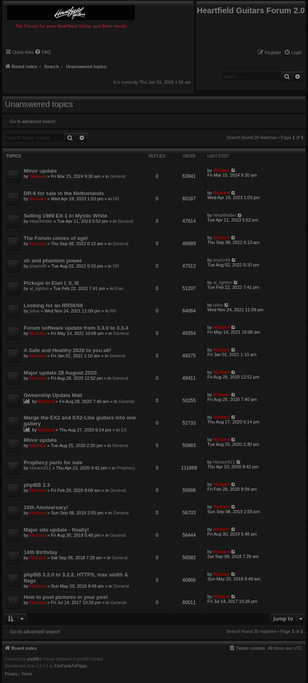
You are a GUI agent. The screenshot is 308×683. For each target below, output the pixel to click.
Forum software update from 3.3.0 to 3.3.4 (76, 328)
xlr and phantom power (53, 261)
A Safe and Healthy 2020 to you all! (67, 350)
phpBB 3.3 (37, 485)
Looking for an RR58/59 (53, 305)
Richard (38, 176)
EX (124, 429)
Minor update (40, 171)
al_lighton (39, 288)
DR (116, 198)
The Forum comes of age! (56, 238)
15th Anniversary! (46, 507)
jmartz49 (38, 266)
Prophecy (126, 467)
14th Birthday (40, 552)
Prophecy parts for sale (53, 462)
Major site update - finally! (56, 530)
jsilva (34, 310)
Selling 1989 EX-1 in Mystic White (65, 216)
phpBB (33, 659)
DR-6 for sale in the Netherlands (64, 193)
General (118, 176)
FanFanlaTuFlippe (71, 666)
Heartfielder (41, 221)
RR (113, 310)
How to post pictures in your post (66, 597)
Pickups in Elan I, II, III (51, 283)
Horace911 (40, 467)
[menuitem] (293, 52)
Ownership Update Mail (53, 395)
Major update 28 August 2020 (60, 373)
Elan (119, 288)
